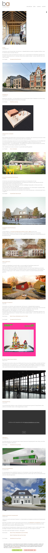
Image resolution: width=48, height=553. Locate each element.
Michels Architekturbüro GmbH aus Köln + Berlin (21, 231)
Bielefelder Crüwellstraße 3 (35, 522)
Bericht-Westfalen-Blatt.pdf (18, 535)
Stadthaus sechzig (14, 101)
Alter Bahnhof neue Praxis (15, 444)
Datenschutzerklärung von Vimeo (31, 422)
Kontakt (44, 6)
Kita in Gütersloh (13, 148)
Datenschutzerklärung (16, 547)
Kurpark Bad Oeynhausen (15, 193)
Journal (39, 6)
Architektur (29, 6)
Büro (34, 6)
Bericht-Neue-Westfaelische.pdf (19, 316)
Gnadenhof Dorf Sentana (15, 59)
